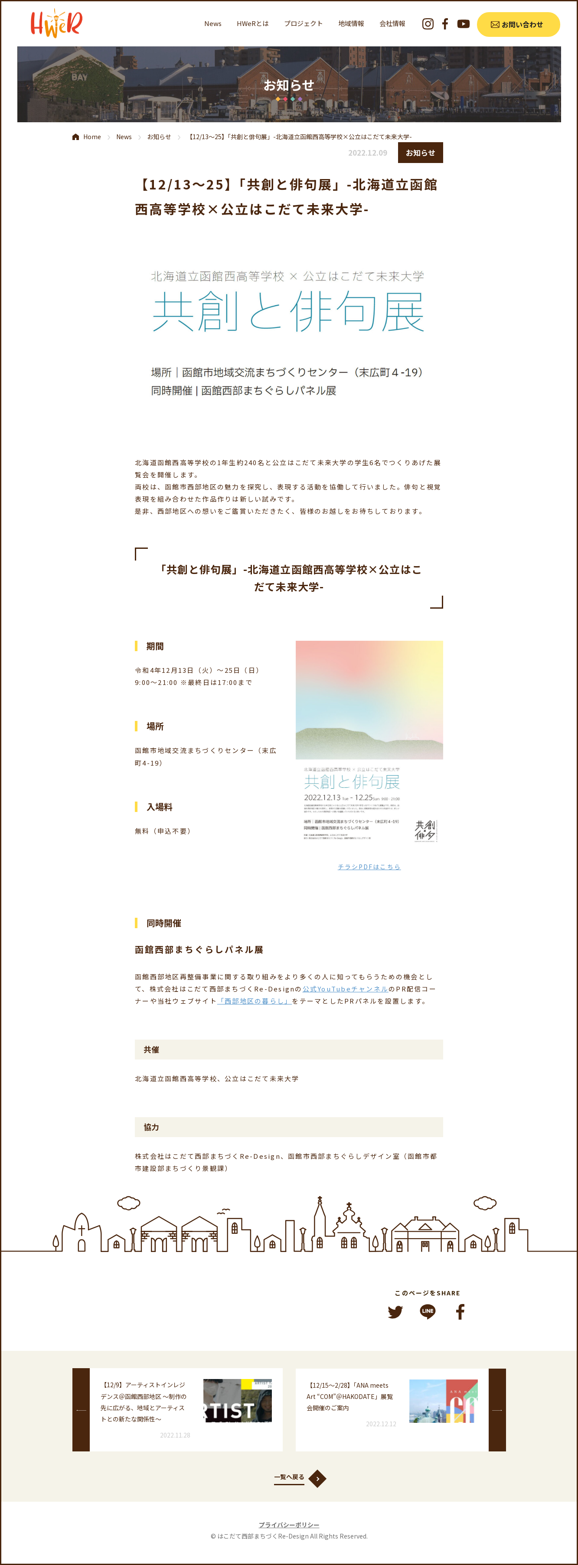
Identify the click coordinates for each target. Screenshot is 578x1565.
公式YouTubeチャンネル (346, 988)
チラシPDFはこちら (369, 866)
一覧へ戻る (289, 1476)
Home (92, 136)
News (213, 23)
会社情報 (392, 23)
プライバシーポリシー (289, 1524)
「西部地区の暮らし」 (254, 1000)
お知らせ (159, 136)
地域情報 (351, 23)
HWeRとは (253, 23)
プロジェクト (303, 23)
